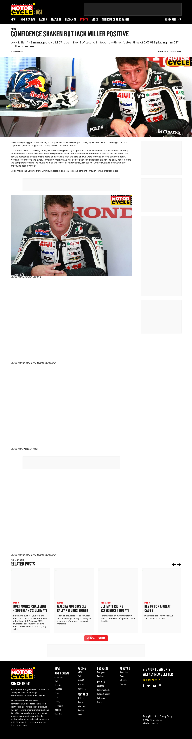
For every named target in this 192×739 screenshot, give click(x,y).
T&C (155, 717)
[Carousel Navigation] (176, 565)
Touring (58, 711)
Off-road (81, 685)
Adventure (59, 678)
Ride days (101, 699)
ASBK (80, 673)
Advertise (123, 681)
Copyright (147, 717)
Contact (123, 685)
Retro (57, 694)
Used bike (58, 715)
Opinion (81, 711)
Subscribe (171, 19)
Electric (58, 686)
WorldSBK (82, 690)
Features (56, 19)
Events (84, 19)
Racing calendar (103, 691)
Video (95, 19)
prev (174, 565)
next (179, 565)
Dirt (56, 682)
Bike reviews (28, 19)
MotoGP (81, 681)
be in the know (150, 681)
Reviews (100, 677)
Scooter (58, 703)
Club (79, 677)
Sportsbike (59, 707)
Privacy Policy (166, 717)
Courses (100, 687)
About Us (125, 670)
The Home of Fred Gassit (115, 19)
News (14, 19)
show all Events (96, 639)
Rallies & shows (103, 695)
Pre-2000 (58, 690)
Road (56, 698)
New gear (101, 673)
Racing (43, 19)
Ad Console (17, 561)
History (81, 699)
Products (70, 19)
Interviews (82, 707)
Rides (80, 715)
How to (80, 703)
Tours (99, 703)
